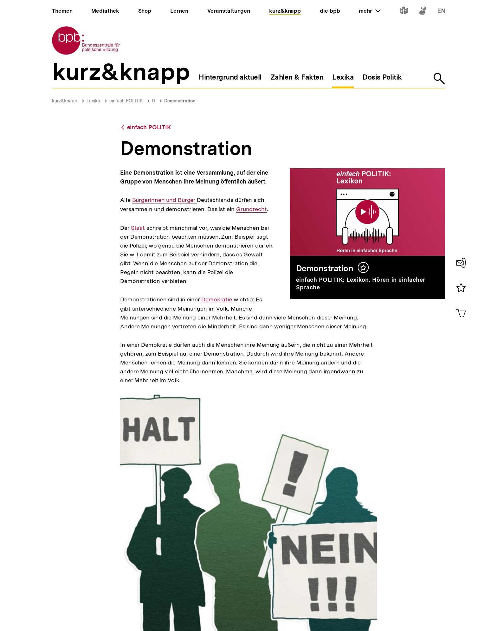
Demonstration (180, 100)
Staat (138, 227)
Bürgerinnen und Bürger (164, 199)
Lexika (93, 100)
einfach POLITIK (126, 100)
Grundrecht (251, 209)
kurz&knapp (64, 100)
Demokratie (216, 299)
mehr (369, 11)
